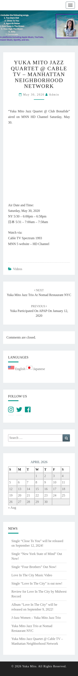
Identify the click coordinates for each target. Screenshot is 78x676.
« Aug (12, 507)
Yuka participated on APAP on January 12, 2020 (39, 311)
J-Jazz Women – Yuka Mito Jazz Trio (36, 617)
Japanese (35, 369)
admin (54, 94)
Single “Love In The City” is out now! (36, 583)
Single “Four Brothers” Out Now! (33, 567)
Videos (17, 269)
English (17, 369)
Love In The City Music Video (31, 575)
